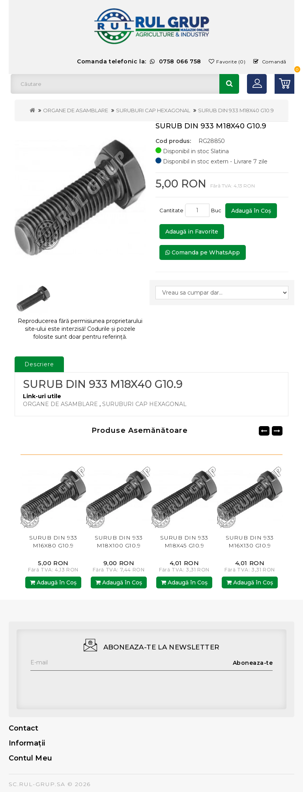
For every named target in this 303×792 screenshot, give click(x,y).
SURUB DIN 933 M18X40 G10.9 (236, 110)
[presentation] (90, 686)
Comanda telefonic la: (139, 61)
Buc (217, 210)
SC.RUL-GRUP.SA (37, 784)
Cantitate (171, 210)
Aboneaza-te (253, 662)
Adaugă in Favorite (191, 231)
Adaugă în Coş (251, 210)
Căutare (229, 84)
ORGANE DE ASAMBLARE (75, 110)
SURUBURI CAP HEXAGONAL (153, 110)
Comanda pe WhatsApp (202, 252)
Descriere (39, 364)
